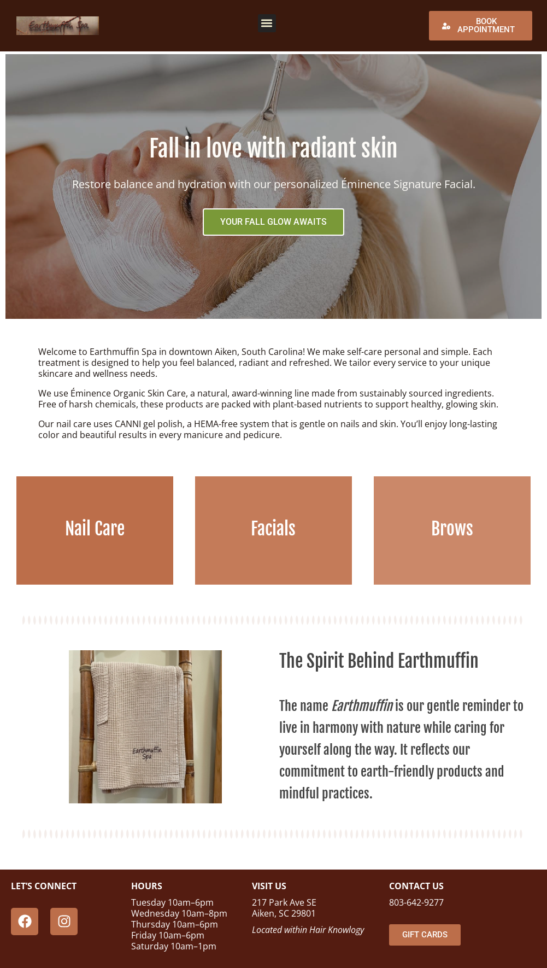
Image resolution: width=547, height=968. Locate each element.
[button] (267, 23)
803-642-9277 (416, 902)
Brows (452, 529)
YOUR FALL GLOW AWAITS (273, 222)
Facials (273, 529)
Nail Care (95, 529)
